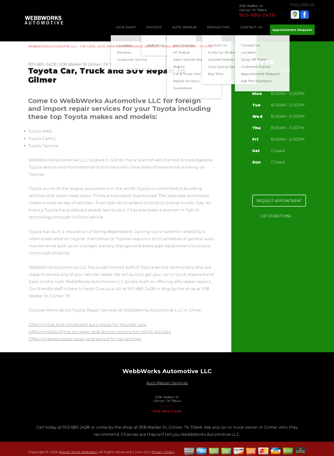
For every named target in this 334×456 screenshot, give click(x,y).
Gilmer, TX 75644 (104, 64)
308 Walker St (73, 64)
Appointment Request (292, 30)
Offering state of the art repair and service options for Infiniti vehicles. (100, 332)
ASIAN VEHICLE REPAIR (179, 46)
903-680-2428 (257, 15)
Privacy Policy (163, 452)
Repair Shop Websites (78, 452)
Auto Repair (184, 27)
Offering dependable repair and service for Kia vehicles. (85, 339)
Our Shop (126, 27)
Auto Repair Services (167, 383)
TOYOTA (205, 46)
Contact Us (251, 27)
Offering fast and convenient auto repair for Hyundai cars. (88, 324)
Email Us (167, 406)
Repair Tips (218, 27)
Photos (154, 27)
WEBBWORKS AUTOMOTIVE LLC (52, 46)
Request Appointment (279, 201)
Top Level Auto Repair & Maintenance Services (119, 46)
